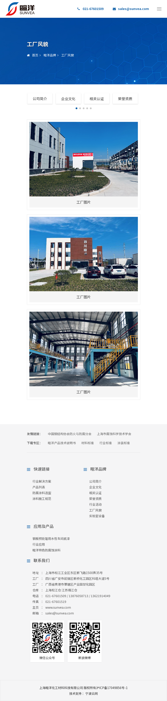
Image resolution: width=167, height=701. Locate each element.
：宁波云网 (83, 693)
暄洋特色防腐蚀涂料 (46, 550)
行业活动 (95, 504)
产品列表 (38, 487)
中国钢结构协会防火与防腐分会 (69, 434)
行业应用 (38, 544)
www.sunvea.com (58, 607)
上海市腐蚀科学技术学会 (114, 434)
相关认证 (97, 98)
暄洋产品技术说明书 (62, 443)
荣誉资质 (125, 98)
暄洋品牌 (50, 55)
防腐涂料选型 (41, 493)
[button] (76, 108)
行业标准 (105, 443)
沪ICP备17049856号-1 (112, 687)
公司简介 (40, 98)
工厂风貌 (67, 55)
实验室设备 (97, 516)
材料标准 (87, 443)
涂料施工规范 (41, 498)
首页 (32, 55)
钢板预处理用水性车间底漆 (51, 538)
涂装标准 (123, 443)
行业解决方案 (41, 481)
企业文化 (68, 98)
